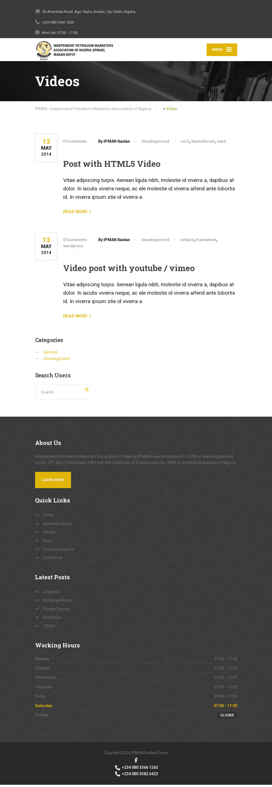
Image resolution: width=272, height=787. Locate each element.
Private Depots (56, 611)
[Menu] (222, 51)
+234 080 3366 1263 (136, 769)
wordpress (73, 248)
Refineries (52, 619)
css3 (184, 143)
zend (221, 143)
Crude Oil (51, 594)
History (49, 534)
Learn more (53, 482)
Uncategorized (155, 143)
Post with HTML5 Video (112, 165)
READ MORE (75, 213)
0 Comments (75, 143)
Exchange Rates (57, 602)
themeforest (203, 143)
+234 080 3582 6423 (136, 776)
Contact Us (53, 560)
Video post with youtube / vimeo (129, 270)
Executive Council (58, 551)
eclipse (187, 241)
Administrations (57, 526)
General (50, 354)
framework (206, 241)
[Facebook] (136, 762)
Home (48, 517)
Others (49, 628)
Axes (47, 543)
